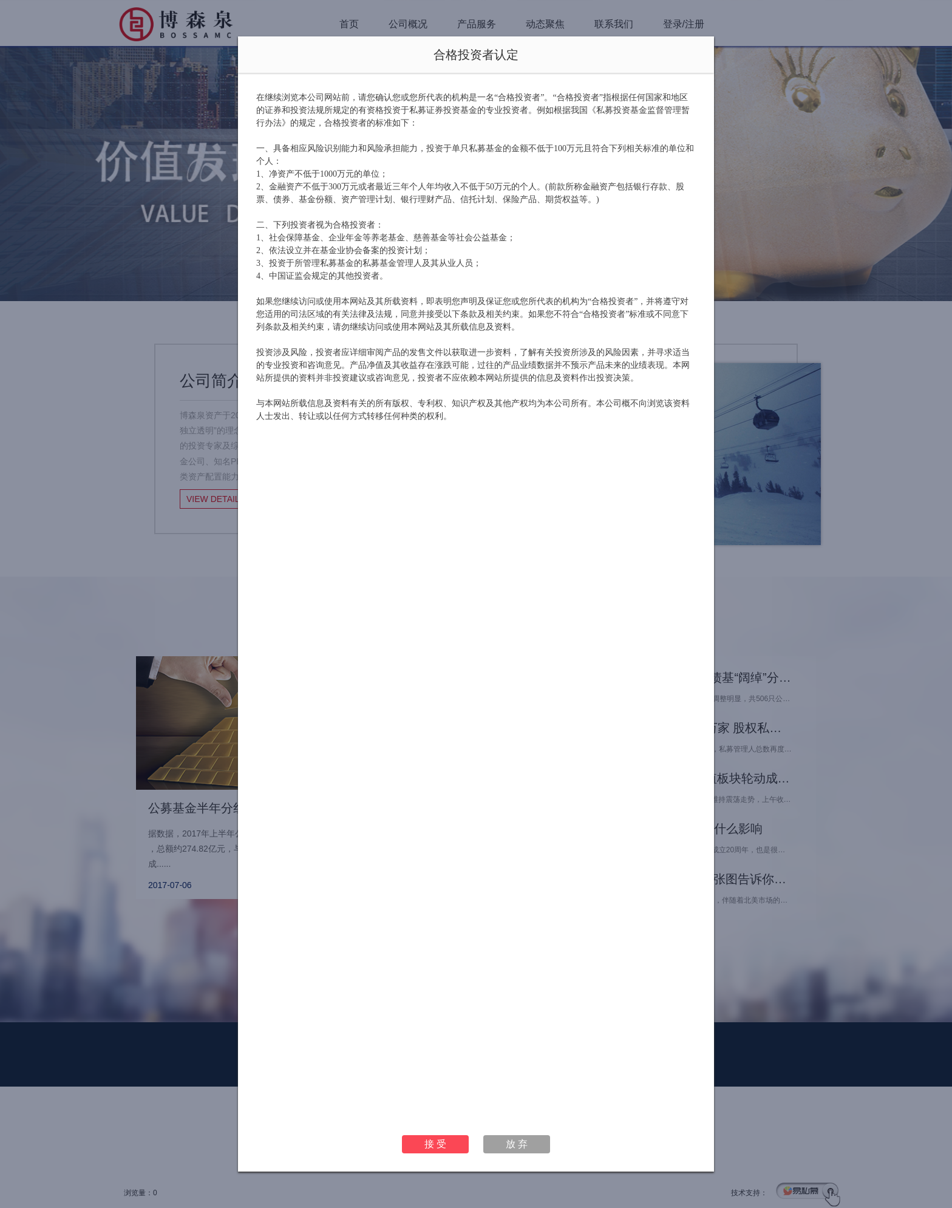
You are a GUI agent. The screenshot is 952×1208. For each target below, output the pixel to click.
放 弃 (517, 1144)
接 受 (435, 1144)
